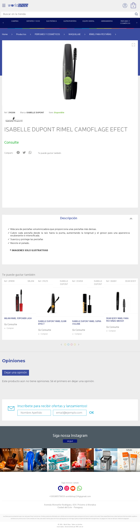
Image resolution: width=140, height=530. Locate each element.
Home (5, 34)
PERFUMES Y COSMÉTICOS (47, 34)
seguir (70, 441)
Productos (21, 34)
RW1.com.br (79, 527)
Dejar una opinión (15, 372)
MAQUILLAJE (75, 34)
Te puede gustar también (49, 153)
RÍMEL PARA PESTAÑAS (100, 34)
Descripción (96, 218)
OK (91, 413)
